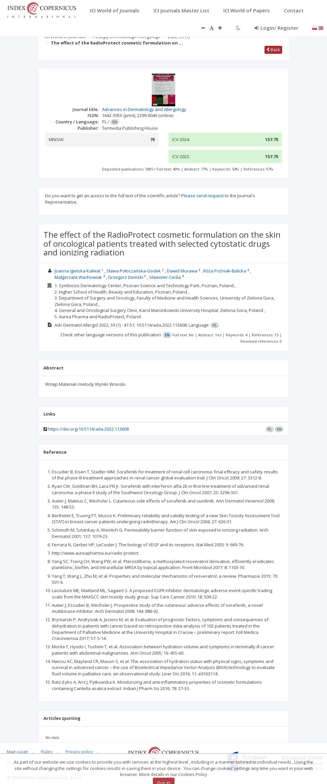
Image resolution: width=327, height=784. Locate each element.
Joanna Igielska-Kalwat (77, 271)
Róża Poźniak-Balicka (224, 271)
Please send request (202, 196)
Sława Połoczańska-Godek (133, 271)
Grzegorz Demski (125, 277)
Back (273, 49)
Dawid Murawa (182, 271)
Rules (46, 752)
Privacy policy (79, 752)
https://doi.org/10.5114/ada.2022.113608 (88, 429)
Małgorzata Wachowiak (78, 277)
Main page (17, 752)
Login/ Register (276, 27)
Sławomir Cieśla (165, 277)
